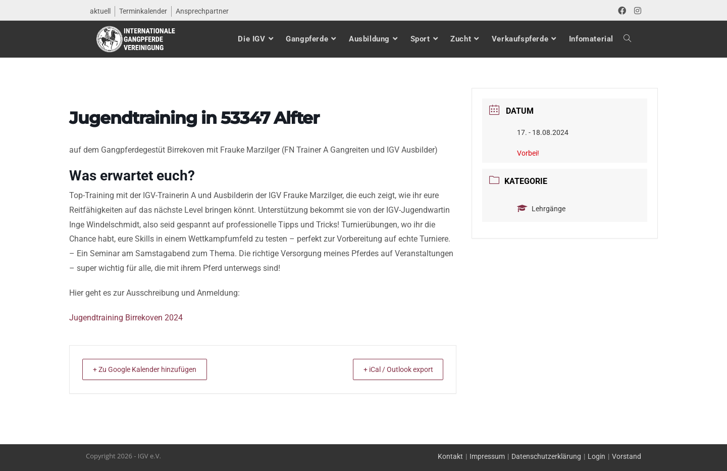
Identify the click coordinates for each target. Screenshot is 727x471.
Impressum (487, 456)
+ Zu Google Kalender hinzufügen (152, 369)
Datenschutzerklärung (546, 456)
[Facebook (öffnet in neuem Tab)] (622, 11)
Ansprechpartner (202, 11)
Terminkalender (143, 11)
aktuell (100, 11)
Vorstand (626, 456)
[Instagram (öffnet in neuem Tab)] (635, 11)
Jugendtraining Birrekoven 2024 (126, 317)
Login (596, 456)
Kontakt (450, 456)
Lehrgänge (541, 209)
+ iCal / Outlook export (390, 369)
